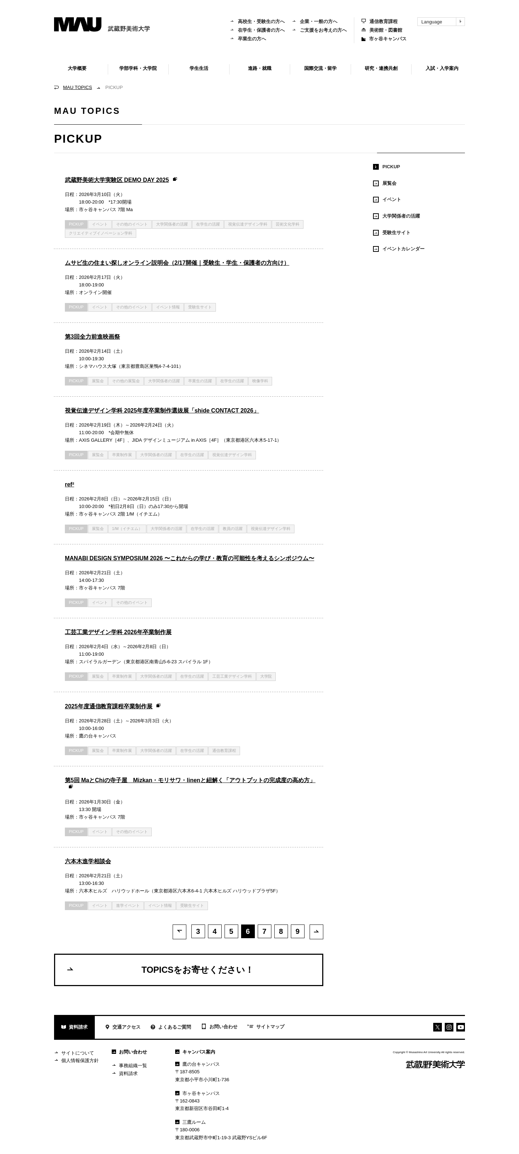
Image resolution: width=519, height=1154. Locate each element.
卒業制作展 (122, 455)
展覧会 (98, 381)
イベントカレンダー (399, 249)
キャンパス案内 (195, 1052)
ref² (69, 484)
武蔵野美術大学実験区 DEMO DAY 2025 (121, 180)
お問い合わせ (219, 1027)
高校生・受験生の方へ (257, 21)
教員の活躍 (233, 528)
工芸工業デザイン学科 (232, 676)
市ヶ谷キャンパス (384, 38)
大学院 (266, 676)
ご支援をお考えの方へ (319, 30)
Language (443, 22)
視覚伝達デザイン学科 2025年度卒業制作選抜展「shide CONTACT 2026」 (162, 410)
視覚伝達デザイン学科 (248, 224)
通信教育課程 (379, 21)
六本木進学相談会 (88, 861)
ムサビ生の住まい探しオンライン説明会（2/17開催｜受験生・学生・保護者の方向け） (177, 263)
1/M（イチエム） (127, 528)
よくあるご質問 (171, 1028)
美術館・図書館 (381, 30)
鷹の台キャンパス (197, 1064)
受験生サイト (200, 307)
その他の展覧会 (126, 381)
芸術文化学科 (288, 224)
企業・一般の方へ (314, 21)
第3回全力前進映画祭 (92, 337)
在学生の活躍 (208, 224)
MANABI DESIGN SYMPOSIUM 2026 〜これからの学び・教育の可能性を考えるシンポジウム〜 (189, 558)
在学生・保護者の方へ (257, 30)
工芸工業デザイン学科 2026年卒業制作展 (118, 632)
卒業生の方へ (248, 38)
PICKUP (386, 167)
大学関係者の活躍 (172, 224)
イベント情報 (168, 307)
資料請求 (74, 1028)
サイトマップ (266, 1027)
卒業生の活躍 (200, 381)
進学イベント (128, 905)
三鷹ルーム (190, 1122)
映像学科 (260, 381)
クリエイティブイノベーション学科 (100, 233)
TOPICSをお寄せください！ (160, 969)
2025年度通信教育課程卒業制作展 (113, 706)
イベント (100, 224)
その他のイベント (132, 224)
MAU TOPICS (77, 87)
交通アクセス (123, 1028)
